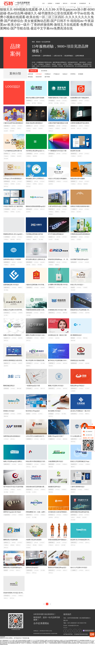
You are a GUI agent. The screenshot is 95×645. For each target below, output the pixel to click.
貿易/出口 (18, 545)
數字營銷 (47, 76)
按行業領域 (44, 70)
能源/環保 (80, 103)
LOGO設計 (39, 74)
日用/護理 (79, 239)
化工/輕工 (18, 183)
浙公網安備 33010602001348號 (81, 634)
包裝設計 (65, 74)
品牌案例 (50, 3)
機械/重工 (57, 211)
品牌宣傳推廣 (79, 55)
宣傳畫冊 (57, 3)
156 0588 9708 (89, 435)
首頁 (43, 3)
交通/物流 (51, 214)
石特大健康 (73, 3)
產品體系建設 (68, 55)
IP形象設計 (57, 74)
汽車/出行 (63, 211)
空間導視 (72, 74)
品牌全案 (30, 74)
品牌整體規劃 (36, 55)
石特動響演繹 (82, 3)
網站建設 (30, 76)
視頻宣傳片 (39, 76)
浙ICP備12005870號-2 (68, 634)
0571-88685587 (89, 431)
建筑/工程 (43, 388)
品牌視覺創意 (47, 55)
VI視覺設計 (48, 74)
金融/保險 (13, 264)
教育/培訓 (28, 186)
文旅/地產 (64, 128)
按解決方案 (33, 70)
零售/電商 (12, 130)
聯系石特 (65, 3)
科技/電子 (51, 156)
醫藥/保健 (40, 103)
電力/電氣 (56, 103)
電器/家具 (86, 183)
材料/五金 (6, 186)
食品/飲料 (6, 130)
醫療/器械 (73, 340)
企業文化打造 (58, 55)
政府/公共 (62, 103)
